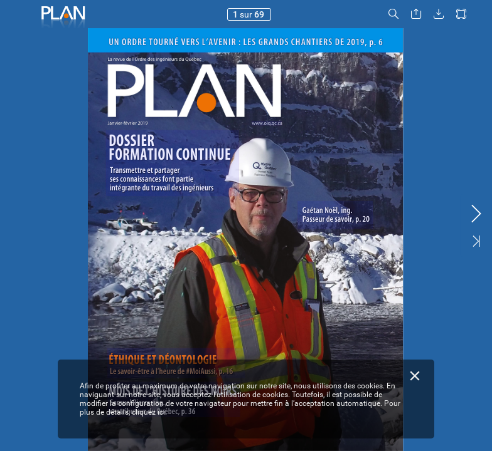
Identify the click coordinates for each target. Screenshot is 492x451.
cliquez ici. (149, 412)
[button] (393, 14)
